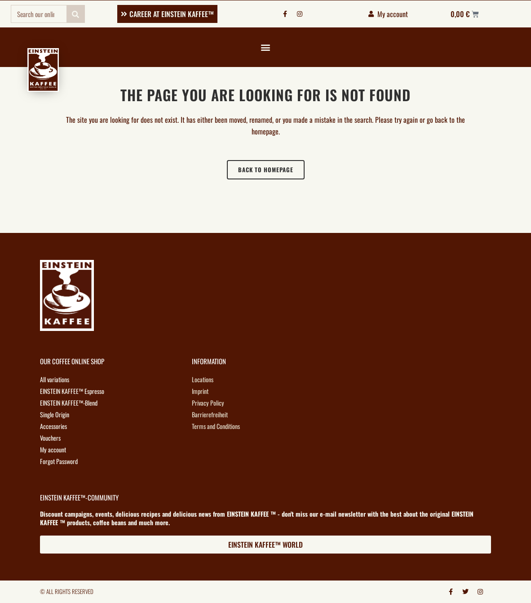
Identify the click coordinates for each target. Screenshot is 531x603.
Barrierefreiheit (210, 414)
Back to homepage (265, 169)
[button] (265, 47)
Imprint (200, 391)
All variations (54, 379)
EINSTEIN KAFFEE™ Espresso (71, 391)
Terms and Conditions (216, 426)
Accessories (53, 426)
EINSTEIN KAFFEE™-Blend (68, 402)
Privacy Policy (207, 402)
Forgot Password (58, 461)
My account (53, 449)
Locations (202, 379)
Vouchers (50, 437)
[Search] (75, 13)
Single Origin (54, 414)
